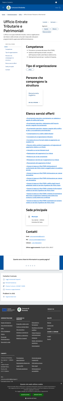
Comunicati (50, 326)
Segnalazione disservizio (23, 363)
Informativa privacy (37, 363)
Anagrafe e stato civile (22, 324)
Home (3, 14)
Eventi (49, 339)
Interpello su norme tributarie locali (38, 150)
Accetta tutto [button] (25, 394)
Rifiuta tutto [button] (38, 394)
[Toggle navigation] (3, 7)
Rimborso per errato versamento (37, 156)
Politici (3, 334)
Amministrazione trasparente (36, 359)
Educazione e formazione (35, 324)
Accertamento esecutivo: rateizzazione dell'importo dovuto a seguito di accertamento (42, 124)
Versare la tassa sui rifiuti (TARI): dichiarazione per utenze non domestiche (44, 179)
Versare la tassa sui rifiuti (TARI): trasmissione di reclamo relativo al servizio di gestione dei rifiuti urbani (44, 202)
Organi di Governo (6, 323)
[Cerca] (60, 8)
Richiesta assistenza (21, 369)
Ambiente (34, 338)
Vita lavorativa (20, 330)
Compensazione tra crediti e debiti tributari (40, 133)
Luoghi (49, 336)
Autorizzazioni (36, 346)
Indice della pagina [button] (10, 44)
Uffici (20, 14)
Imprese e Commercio (22, 333)
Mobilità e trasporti (21, 338)
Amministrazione (12, 14)
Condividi (46, 22)
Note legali (35, 366)
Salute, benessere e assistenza (37, 342)
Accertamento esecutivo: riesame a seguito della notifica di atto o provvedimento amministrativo (44, 129)
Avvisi (49, 328)
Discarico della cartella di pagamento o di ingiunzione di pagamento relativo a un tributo (43, 146)
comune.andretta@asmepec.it (37, 240)
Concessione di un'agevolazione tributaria (40, 137)
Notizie (49, 323)
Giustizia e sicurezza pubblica (37, 329)
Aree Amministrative (6, 326)
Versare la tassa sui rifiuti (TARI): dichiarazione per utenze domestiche (44, 174)
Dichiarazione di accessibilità (36, 370)
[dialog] (31, 391)
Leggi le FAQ (19, 366)
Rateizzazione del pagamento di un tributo (40, 153)
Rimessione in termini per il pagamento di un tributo (43, 160)
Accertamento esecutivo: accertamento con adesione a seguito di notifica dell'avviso (43, 119)
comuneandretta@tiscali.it (37, 236)
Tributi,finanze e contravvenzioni (36, 334)
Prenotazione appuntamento (20, 359)
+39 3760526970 (36, 243)
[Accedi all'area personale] (56, 2)
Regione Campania (7, 2)
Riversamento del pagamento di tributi (39, 163)
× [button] (61, 383)
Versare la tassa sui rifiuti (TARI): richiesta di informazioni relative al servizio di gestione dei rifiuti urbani (44, 189)
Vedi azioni (54, 22)
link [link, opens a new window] (47, 391)
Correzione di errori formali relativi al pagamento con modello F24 (43, 141)
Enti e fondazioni (5, 331)
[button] (31, 398)
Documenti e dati (5, 342)
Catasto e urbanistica (22, 335)
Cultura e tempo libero (22, 327)
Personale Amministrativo (5, 338)
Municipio (35, 217)
